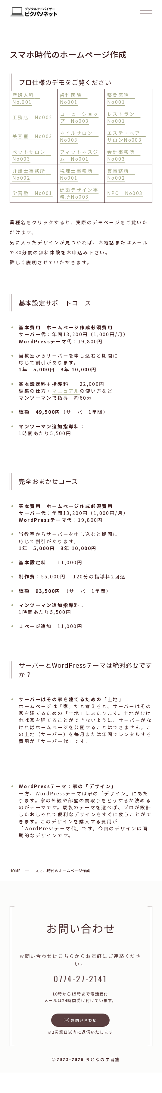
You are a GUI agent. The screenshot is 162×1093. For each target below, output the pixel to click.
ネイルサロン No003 (79, 136)
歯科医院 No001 (74, 98)
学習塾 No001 (32, 193)
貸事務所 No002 (121, 174)
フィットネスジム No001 (79, 155)
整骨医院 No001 (121, 98)
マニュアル (66, 390)
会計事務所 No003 (123, 155)
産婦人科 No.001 (26, 98)
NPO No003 (125, 193)
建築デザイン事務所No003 (79, 193)
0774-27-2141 (79, 979)
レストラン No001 (123, 117)
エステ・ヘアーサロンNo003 (126, 136)
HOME (15, 870)
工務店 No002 (32, 117)
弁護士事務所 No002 (31, 174)
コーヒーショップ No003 (79, 117)
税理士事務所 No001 (79, 174)
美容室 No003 (32, 136)
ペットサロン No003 (31, 155)
